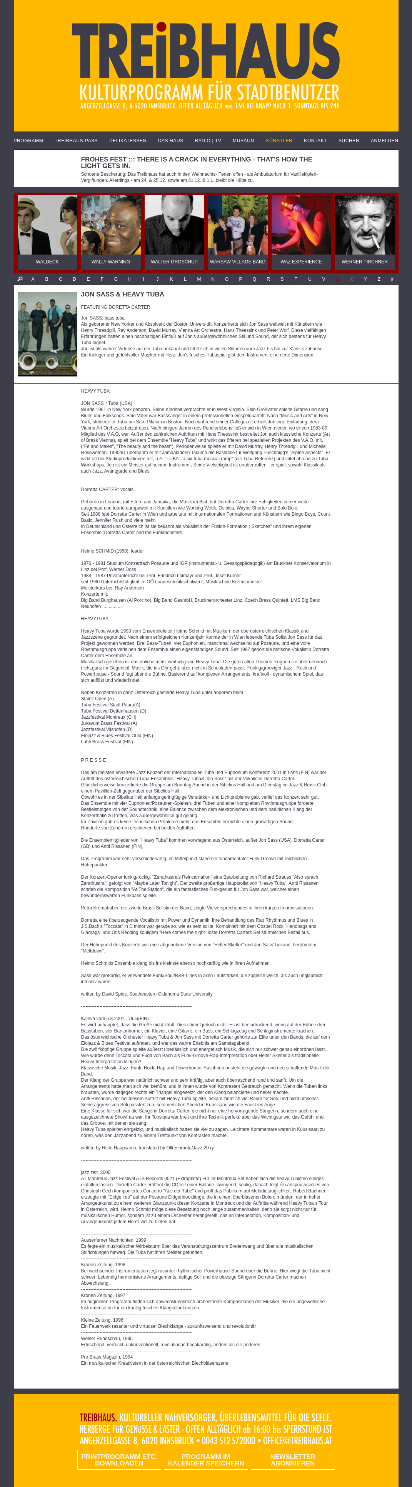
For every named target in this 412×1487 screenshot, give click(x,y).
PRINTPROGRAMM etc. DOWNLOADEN (119, 1460)
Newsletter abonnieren (292, 1460)
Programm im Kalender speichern (206, 1460)
